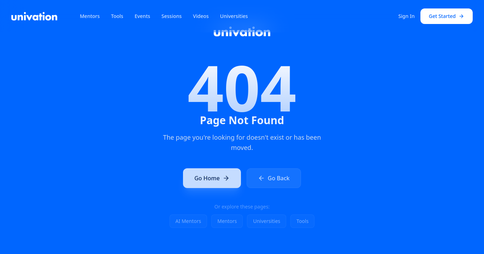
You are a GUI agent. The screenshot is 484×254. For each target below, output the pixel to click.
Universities (234, 16)
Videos (200, 16)
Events (142, 16)
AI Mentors (188, 221)
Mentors (90, 16)
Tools (117, 16)
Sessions (171, 16)
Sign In (406, 16)
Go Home (212, 179)
